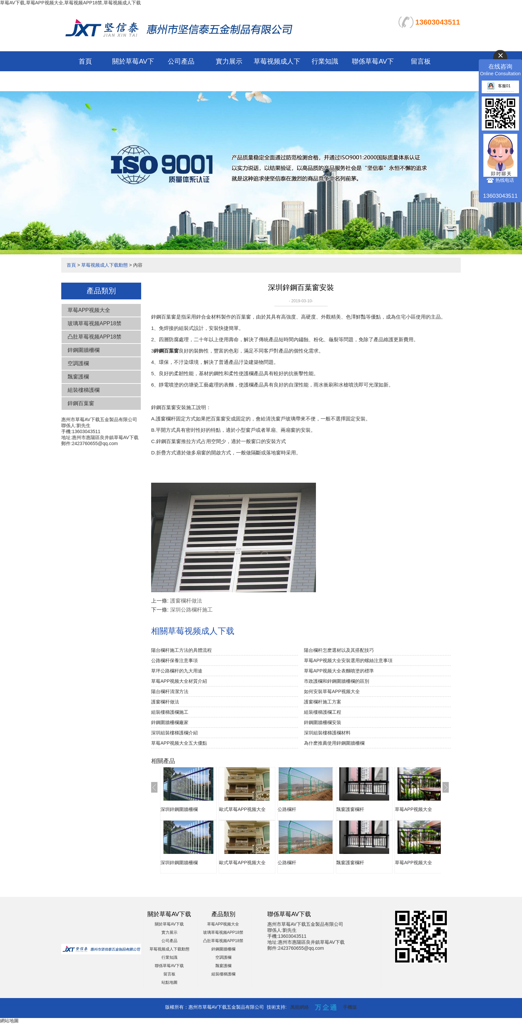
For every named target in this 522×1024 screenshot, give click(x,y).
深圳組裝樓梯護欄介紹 (174, 732)
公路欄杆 (287, 809)
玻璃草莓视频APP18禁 (95, 323)
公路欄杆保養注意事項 (174, 660)
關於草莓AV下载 (169, 924)
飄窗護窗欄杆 (350, 809)
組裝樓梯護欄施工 (169, 712)
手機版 (350, 1007)
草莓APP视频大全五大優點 (179, 743)
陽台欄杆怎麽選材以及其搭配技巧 (339, 650)
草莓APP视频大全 (89, 310)
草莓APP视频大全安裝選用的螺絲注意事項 (348, 660)
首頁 (85, 61)
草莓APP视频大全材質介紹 (179, 681)
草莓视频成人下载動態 (104, 265)
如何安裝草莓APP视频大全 (332, 691)
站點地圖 (169, 982)
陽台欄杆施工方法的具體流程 (181, 650)
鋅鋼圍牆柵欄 (84, 350)
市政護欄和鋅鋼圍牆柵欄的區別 (336, 681)
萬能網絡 (299, 1007)
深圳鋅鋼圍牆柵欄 (179, 809)
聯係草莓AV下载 (169, 965)
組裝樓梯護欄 (84, 390)
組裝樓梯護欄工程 (322, 712)
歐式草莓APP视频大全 (242, 809)
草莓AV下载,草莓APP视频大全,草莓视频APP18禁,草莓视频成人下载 (70, 2)
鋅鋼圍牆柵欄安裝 (322, 722)
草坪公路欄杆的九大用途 (176, 670)
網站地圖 (9, 1020)
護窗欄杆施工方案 (322, 701)
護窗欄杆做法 (186, 601)
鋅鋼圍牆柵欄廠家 (169, 722)
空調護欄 (78, 363)
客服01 (498, 86)
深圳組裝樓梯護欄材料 (327, 732)
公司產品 (181, 61)
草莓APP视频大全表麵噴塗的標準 (339, 670)
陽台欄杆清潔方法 (169, 691)
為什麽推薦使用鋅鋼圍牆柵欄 (334, 743)
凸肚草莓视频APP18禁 (95, 337)
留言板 (421, 61)
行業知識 (325, 61)
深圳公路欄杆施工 (191, 610)
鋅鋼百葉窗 (81, 403)
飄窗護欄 (78, 377)
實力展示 (229, 61)
